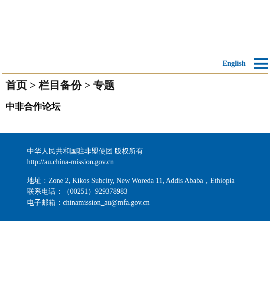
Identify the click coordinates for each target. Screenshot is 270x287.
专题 (104, 85)
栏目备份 (60, 85)
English (233, 63)
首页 (16, 85)
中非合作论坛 (33, 107)
